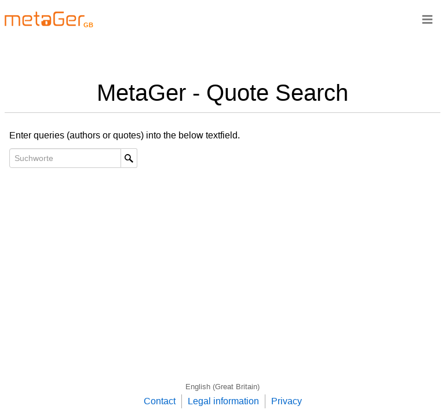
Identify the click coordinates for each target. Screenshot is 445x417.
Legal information (223, 401)
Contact (160, 401)
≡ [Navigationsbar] (427, 18)
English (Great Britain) (222, 386)
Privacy (286, 401)
